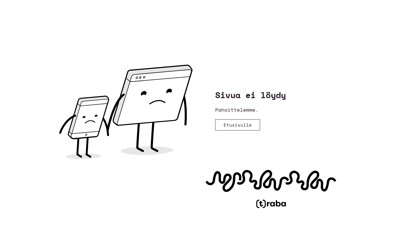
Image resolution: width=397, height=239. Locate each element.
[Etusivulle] (237, 124)
